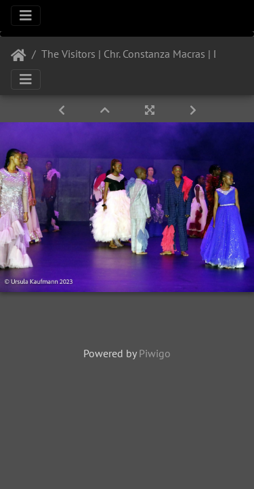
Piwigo (155, 353)
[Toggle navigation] (26, 15)
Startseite (18, 56)
